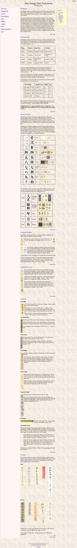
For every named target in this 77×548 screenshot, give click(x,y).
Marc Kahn (39, 5)
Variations (60, 18)
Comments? (38, 546)
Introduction (60, 12)
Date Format (60, 17)
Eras (59, 13)
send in (40, 532)
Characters (60, 15)
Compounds (60, 16)
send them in (47, 448)
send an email (27, 461)
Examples (61, 20)
